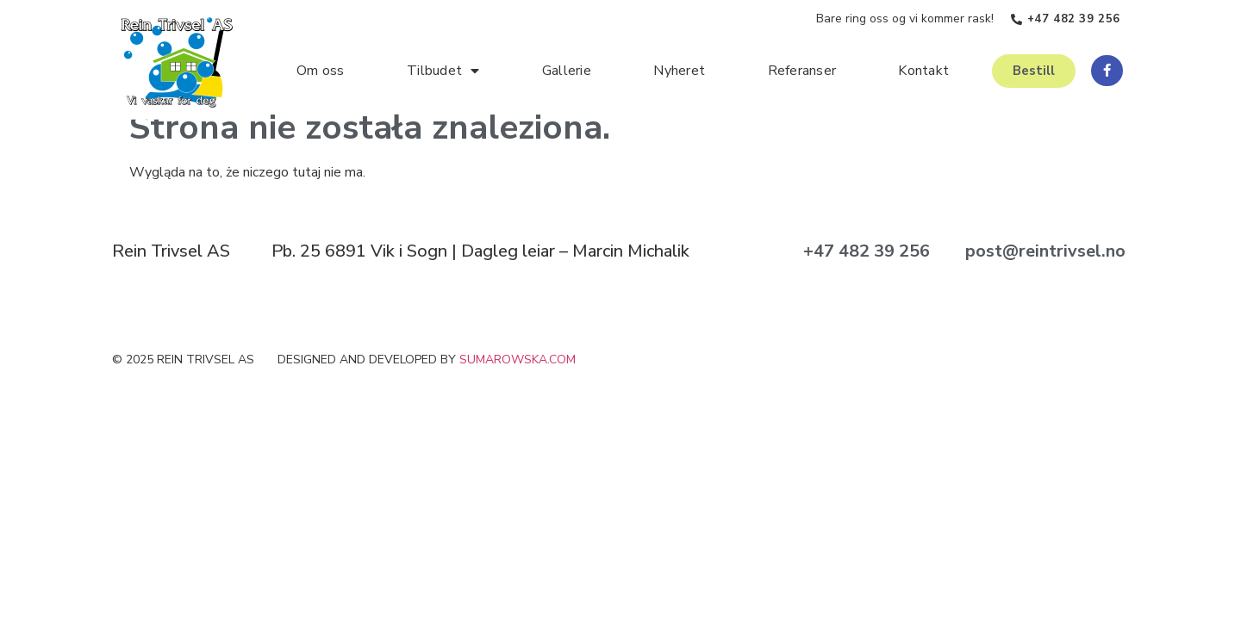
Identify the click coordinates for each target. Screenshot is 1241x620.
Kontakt (923, 70)
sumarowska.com (517, 359)
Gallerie (566, 70)
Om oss (320, 70)
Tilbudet (443, 70)
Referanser (802, 70)
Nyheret (679, 70)
